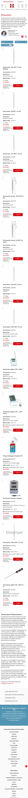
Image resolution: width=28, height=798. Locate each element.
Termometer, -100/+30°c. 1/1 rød (12, 327)
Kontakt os (14, 775)
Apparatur (14, 738)
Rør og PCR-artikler (14, 732)
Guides (14, 793)
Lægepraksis (20, 1)
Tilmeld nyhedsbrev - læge (14, 780)
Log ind (4, 84)
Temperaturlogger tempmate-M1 (12, 456)
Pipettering (14, 736)
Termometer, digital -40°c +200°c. (13, 369)
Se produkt (6, 82)
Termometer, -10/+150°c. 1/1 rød (12, 153)
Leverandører (14, 786)
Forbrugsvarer (14, 754)
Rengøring (14, 756)
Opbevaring (14, 747)
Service (14, 795)
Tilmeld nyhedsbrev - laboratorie (14, 777)
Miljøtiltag (14, 784)
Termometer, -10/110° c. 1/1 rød (12, 111)
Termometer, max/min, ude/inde (12, 498)
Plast (14, 743)
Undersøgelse (14, 763)
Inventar (14, 765)
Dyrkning (14, 734)
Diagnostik (14, 750)
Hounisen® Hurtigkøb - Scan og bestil (14, 789)
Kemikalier (14, 752)
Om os (14, 782)
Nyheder (14, 791)
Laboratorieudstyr (8, 1)
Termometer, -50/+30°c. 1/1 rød (12, 284)
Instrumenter (14, 761)
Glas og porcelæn (14, 741)
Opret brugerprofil (14, 773)
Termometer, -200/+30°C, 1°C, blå (13, 542)
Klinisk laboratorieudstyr (14, 759)
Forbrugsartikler (14, 745)
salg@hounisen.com (12, 30)
